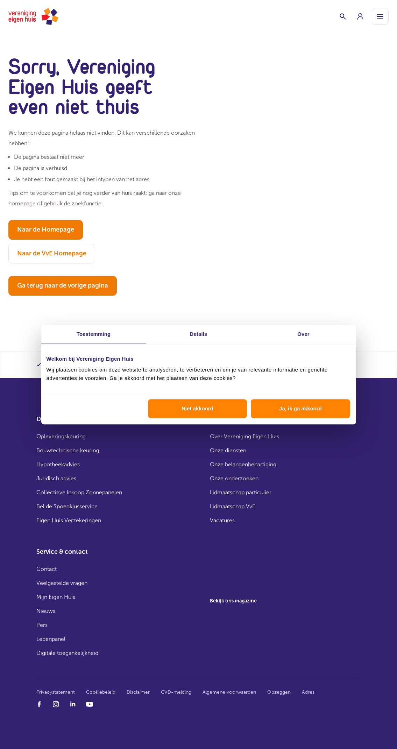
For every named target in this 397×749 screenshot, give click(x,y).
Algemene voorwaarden (229, 692)
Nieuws (45, 611)
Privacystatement (55, 692)
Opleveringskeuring (61, 436)
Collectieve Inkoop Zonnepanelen (79, 492)
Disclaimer (138, 692)
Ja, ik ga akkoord (300, 408)
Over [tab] (303, 334)
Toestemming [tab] (94, 334)
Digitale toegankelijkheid (67, 653)
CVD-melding (176, 692)
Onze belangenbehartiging (243, 464)
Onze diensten (228, 450)
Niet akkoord (197, 408)
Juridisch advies (56, 478)
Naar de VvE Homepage (51, 253)
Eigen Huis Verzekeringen (68, 520)
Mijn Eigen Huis (55, 597)
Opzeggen (279, 692)
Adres (308, 692)
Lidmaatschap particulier (240, 492)
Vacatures (222, 520)
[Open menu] (380, 16)
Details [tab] (198, 334)
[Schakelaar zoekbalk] (343, 16)
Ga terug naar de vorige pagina (62, 285)
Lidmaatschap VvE (232, 506)
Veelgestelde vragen (61, 583)
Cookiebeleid (100, 692)
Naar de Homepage (45, 229)
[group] (360, 16)
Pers (42, 625)
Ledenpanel (50, 639)
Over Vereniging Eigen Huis (244, 436)
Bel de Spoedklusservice (67, 506)
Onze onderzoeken (234, 478)
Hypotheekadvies (58, 464)
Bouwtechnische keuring (67, 450)
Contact (46, 569)
